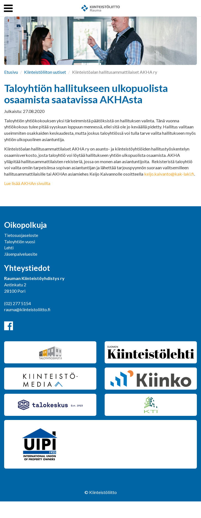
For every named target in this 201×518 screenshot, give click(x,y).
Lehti (9, 247)
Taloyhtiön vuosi (19, 241)
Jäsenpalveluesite (20, 254)
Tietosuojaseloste (21, 235)
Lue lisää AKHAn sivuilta (27, 183)
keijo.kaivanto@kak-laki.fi (169, 173)
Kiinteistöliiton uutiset (45, 72)
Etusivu (11, 72)
